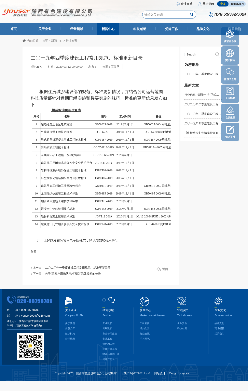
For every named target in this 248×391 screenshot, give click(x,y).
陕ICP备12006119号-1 (137, 375)
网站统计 (159, 375)
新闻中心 (108, 29)
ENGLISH (237, 3)
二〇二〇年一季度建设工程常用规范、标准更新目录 (77, 269)
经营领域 (76, 29)
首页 (13, 29)
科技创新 (139, 29)
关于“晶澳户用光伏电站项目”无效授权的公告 (73, 275)
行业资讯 (71, 42)
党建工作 (171, 29)
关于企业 (44, 29)
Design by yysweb (179, 375)
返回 (165, 271)
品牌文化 (202, 29)
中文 (223, 3)
